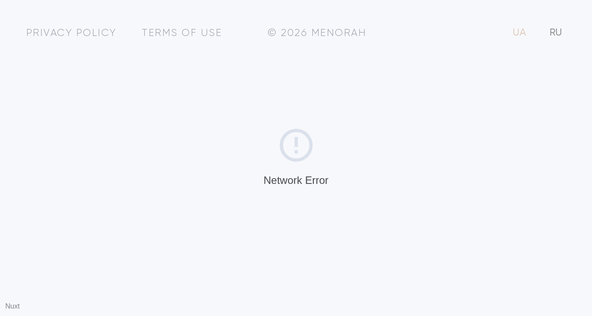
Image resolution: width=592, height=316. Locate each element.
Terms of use (182, 33)
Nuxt (12, 306)
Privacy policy (71, 33)
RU (555, 33)
